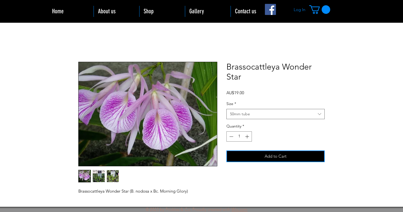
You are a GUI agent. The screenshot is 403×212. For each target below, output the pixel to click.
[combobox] (275, 114)
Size (231, 103)
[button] (319, 9)
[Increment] (247, 136)
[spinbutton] (239, 136)
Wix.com (239, 209)
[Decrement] (230, 136)
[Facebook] (270, 9)
